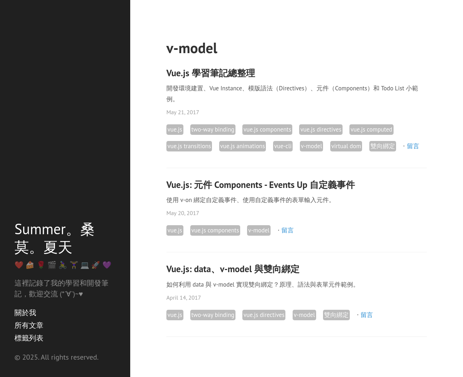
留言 (413, 146)
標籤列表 (28, 338)
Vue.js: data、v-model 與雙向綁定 (233, 269)
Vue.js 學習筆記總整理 (210, 73)
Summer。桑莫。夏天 (54, 237)
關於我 (25, 312)
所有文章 (28, 325)
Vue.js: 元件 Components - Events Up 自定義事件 (260, 184)
